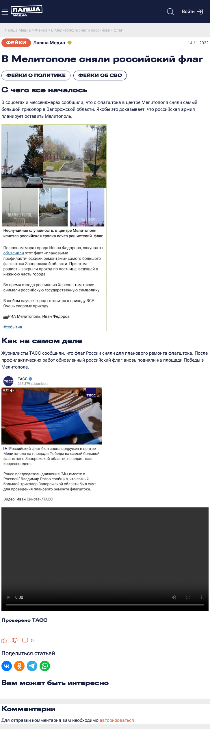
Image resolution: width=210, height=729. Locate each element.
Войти (192, 11)
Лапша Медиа (49, 42)
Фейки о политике (36, 75)
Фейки (16, 42)
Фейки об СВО (100, 75)
